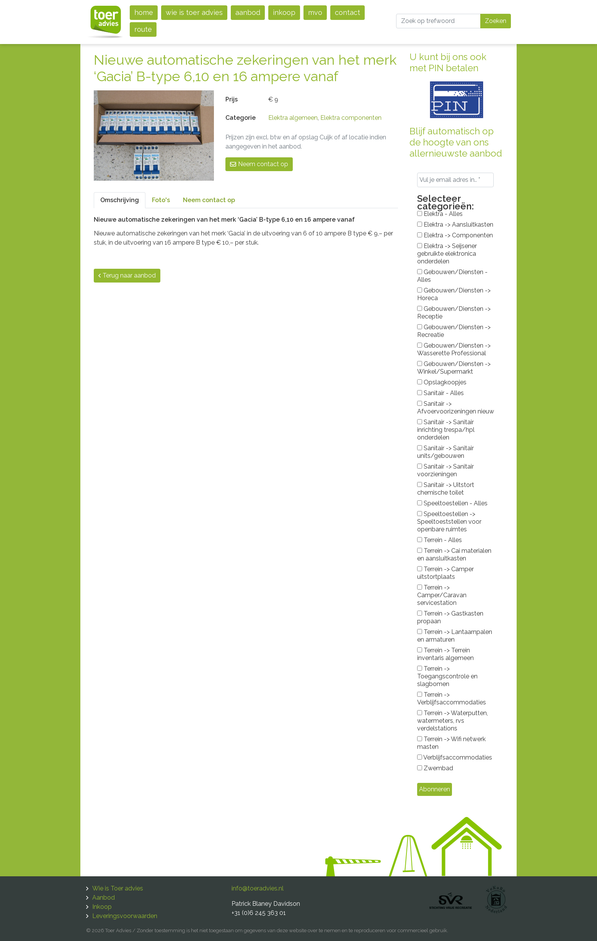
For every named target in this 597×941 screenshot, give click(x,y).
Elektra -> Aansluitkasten (455, 224)
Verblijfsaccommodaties (454, 757)
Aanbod (247, 12)
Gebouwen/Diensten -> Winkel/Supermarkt (454, 367)
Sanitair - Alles (440, 393)
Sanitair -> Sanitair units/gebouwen (445, 451)
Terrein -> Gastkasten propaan (450, 617)
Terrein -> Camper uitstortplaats (445, 572)
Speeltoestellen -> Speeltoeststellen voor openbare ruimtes (449, 521)
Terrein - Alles (439, 540)
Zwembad (435, 768)
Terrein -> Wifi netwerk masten (451, 742)
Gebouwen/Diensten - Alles (452, 275)
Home (143, 12)
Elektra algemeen (293, 117)
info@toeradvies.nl (258, 888)
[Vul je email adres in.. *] (455, 180)
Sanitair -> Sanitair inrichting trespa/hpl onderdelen (446, 429)
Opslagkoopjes (442, 382)
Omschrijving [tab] (119, 200)
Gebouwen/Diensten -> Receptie (454, 312)
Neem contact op (259, 164)
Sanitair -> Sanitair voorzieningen (445, 470)
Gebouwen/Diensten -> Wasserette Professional (454, 349)
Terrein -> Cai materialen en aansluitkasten (454, 554)
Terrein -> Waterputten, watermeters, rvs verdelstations (452, 720)
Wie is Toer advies (194, 12)
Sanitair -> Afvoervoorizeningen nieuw (455, 407)
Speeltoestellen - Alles (452, 503)
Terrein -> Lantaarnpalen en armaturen (454, 635)
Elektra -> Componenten (455, 235)
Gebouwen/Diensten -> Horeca (454, 294)
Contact (347, 12)
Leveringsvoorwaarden (124, 916)
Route (143, 29)
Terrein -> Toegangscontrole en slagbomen (447, 676)
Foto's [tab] (161, 200)
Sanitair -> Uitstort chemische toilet (445, 488)
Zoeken (495, 21)
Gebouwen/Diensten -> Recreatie (454, 330)
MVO (315, 12)
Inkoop (284, 12)
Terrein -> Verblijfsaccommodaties (451, 698)
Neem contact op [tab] (209, 200)
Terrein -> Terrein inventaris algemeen (445, 654)
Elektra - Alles (440, 213)
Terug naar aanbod (127, 275)
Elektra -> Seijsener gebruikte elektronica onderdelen (447, 253)
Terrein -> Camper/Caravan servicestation (442, 595)
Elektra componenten (351, 117)
